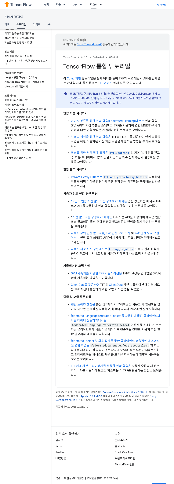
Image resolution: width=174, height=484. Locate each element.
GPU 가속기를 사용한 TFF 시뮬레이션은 (96, 273)
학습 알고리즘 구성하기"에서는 (92, 217)
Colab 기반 (74, 78)
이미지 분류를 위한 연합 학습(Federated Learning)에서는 (107, 121)
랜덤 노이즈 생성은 (83, 304)
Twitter (60, 452)
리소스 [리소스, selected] (93, 4)
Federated (14, 16)
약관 (58, 478)
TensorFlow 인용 (124, 464)
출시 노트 (120, 446)
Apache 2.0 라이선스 (92, 396)
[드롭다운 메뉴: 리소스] (102, 4)
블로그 (59, 440)
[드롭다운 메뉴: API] (82, 4)
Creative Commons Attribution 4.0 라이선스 (126, 392)
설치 (46, 4)
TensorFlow (69, 57)
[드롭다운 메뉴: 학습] (65, 4)
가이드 (36, 24)
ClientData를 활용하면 (85, 285)
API (75, 4)
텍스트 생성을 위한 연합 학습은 (91, 137)
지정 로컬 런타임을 (91, 102)
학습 (58, 4)
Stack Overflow (124, 452)
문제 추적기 (121, 440)
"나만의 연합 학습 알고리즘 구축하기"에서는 (99, 201)
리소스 (84, 57)
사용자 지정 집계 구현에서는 (89, 249)
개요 (7, 24)
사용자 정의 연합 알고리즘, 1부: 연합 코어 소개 (100, 233)
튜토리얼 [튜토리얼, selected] (21, 24)
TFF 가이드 (105, 83)
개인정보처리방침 (74, 478)
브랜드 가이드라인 (125, 458)
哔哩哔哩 (61, 458)
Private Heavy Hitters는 (86, 177)
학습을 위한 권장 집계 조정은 (89, 153)
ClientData (116, 285)
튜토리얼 (113, 57)
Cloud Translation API (89, 44)
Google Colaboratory (139, 93)
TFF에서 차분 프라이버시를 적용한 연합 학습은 (101, 366)
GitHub (161, 4)
